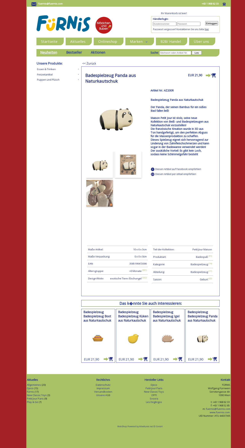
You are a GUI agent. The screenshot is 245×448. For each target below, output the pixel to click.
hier (207, 29)
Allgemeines (34, 385)
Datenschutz (103, 385)
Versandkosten (103, 391)
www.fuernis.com (220, 412)
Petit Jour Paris (35, 398)
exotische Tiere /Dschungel (126, 278)
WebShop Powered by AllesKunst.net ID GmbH (140, 426)
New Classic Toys (37, 395)
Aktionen (98, 52)
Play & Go (32, 402)
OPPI (154, 395)
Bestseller (74, 52)
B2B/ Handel (170, 41)
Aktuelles (77, 41)
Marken (139, 41)
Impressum (103, 388)
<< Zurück (89, 63)
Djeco (30, 388)
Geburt (204, 279)
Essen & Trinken (46, 69)
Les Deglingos (154, 402)
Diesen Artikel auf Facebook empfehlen (178, 169)
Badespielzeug (199, 264)
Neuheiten (48, 52)
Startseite (49, 41)
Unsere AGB (103, 395)
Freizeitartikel (45, 74)
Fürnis (30, 391)
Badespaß (202, 257)
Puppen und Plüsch (48, 79)
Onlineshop (107, 41)
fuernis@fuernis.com (50, 3)
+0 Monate (135, 271)
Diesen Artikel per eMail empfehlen (175, 174)
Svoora (154, 398)
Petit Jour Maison (202, 249)
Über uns (201, 41)
